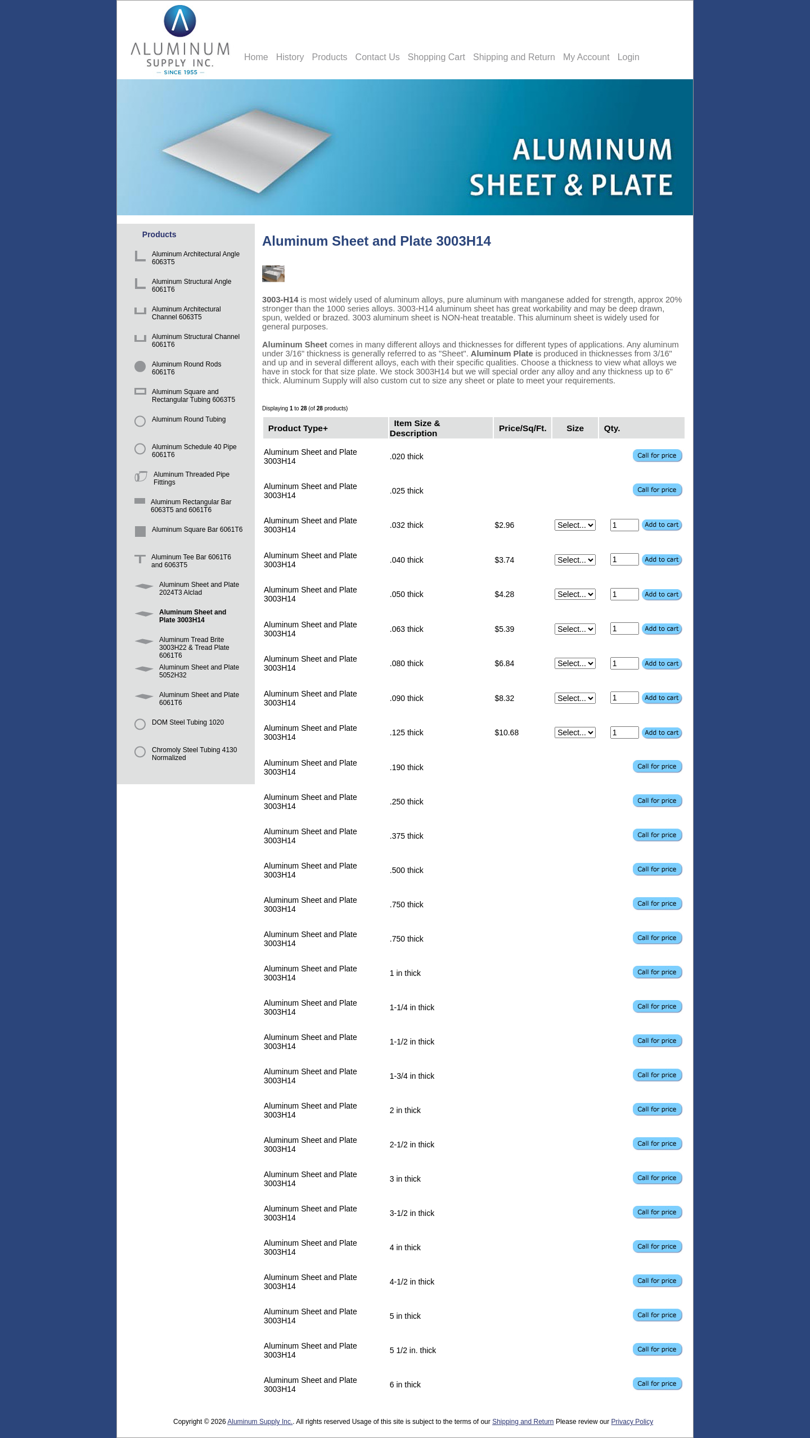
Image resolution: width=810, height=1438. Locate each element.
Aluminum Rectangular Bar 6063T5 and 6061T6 (180, 507)
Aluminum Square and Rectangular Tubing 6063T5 (182, 397)
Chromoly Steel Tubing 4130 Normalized (183, 755)
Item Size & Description (415, 427)
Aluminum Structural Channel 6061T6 (185, 342)
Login (629, 57)
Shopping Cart (436, 57)
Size (575, 427)
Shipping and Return (514, 57)
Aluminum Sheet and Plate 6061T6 (184, 700)
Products (329, 57)
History (290, 57)
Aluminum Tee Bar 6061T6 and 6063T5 (180, 562)
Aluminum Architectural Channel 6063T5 (175, 314)
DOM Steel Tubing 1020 (177, 727)
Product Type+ (298, 427)
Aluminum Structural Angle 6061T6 (180, 287)
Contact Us (378, 57)
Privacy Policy (632, 1422)
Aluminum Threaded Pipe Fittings (180, 480)
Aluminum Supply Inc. (259, 1422)
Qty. (612, 427)
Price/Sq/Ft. (523, 427)
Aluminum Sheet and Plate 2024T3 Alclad (184, 590)
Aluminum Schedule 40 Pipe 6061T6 (183, 452)
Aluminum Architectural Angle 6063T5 (185, 259)
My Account (586, 57)
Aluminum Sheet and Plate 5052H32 (184, 672)
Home (256, 57)
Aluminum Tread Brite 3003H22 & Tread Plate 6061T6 (180, 645)
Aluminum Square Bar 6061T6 (186, 535)
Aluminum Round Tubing (178, 424)
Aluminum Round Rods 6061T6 (175, 369)
